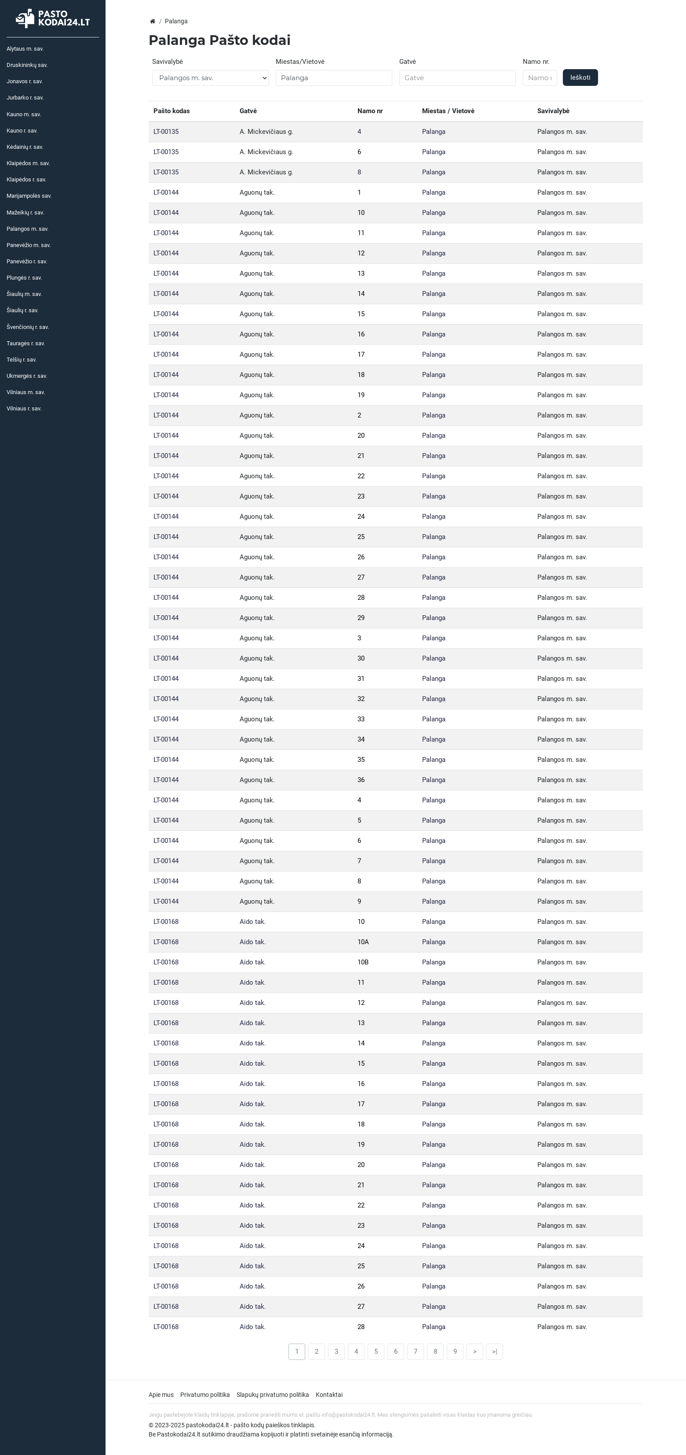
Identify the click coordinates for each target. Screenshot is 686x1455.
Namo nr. (536, 62)
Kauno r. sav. (22, 130)
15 (361, 314)
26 (361, 557)
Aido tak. (253, 922)
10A (363, 942)
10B (363, 962)
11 (361, 233)
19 (361, 395)
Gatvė (407, 62)
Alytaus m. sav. (25, 48)
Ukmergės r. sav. (27, 376)
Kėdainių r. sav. (25, 147)
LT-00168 (166, 922)
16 (361, 334)
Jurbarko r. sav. (25, 97)
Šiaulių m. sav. (24, 294)
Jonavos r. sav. (25, 81)
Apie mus (161, 1394)
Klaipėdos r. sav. (26, 179)
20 (361, 435)
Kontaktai (329, 1394)
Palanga (433, 132)
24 (361, 517)
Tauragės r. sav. (26, 343)
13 (361, 273)
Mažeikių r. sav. (25, 212)
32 (361, 699)
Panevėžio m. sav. (29, 245)
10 (361, 213)
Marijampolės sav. (29, 195)
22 (361, 476)
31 (361, 679)
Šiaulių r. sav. (22, 310)
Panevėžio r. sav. (27, 261)
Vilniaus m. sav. (26, 392)
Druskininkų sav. (27, 65)
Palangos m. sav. (27, 228)
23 (361, 496)
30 (361, 658)
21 (361, 456)
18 (361, 375)
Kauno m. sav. (24, 114)
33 (361, 719)
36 (361, 780)
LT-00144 (166, 192)
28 (361, 598)
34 (361, 739)
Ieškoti (580, 77)
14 (361, 294)
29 (361, 618)
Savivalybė (167, 62)
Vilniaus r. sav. (24, 408)
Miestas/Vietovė (300, 62)
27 (361, 577)
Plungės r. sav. (24, 277)
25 (361, 537)
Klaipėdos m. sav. (28, 163)
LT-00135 (166, 132)
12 (361, 253)
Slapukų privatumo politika (273, 1394)
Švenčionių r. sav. (28, 327)
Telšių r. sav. (21, 359)
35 (361, 760)
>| (494, 1351)
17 (361, 354)
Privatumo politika (205, 1394)
